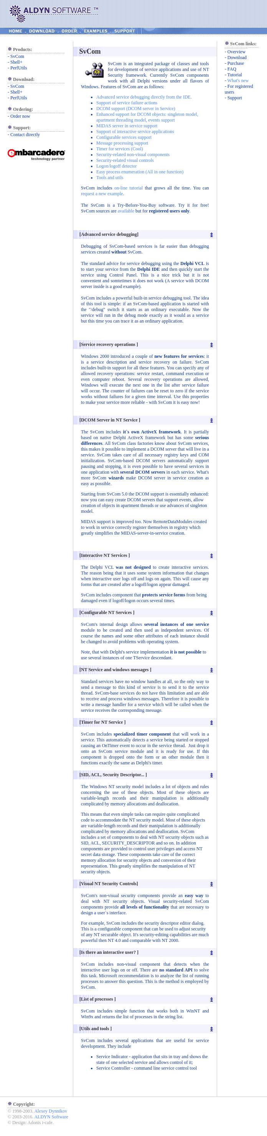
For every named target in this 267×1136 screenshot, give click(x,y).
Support (234, 97)
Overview (236, 51)
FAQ (231, 69)
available (126, 211)
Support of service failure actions (126, 102)
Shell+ (16, 62)
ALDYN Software (51, 1117)
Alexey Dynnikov (50, 1111)
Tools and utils (110, 177)
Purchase (235, 63)
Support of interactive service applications (135, 131)
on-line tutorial (128, 188)
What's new (238, 80)
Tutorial (234, 74)
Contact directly (25, 134)
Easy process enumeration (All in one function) (139, 172)
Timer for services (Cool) (119, 148)
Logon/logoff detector (116, 166)
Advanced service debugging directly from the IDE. (144, 97)
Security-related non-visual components (133, 154)
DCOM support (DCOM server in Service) (135, 108)
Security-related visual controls (125, 160)
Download (237, 57)
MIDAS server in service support (126, 125)
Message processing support (122, 143)
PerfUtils (18, 68)
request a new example (102, 193)
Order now (20, 116)
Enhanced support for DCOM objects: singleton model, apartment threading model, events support (147, 117)
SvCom (17, 56)
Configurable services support (124, 137)
